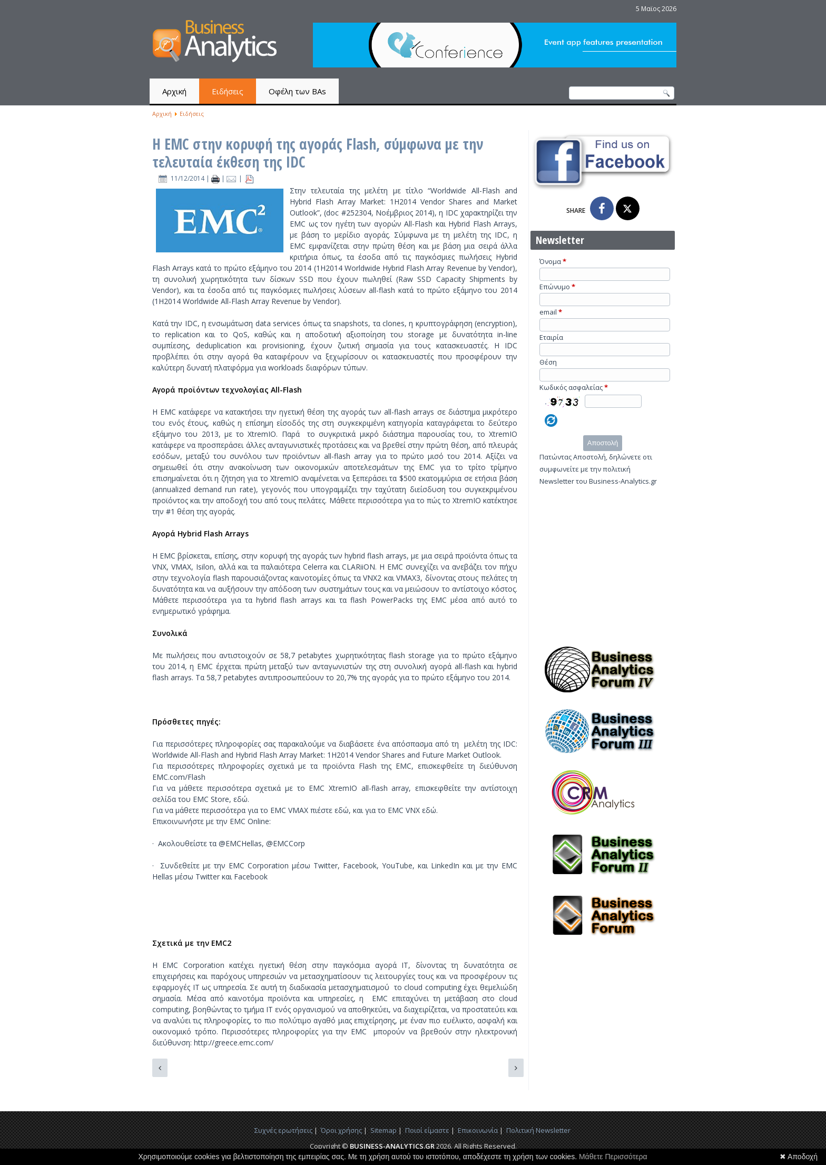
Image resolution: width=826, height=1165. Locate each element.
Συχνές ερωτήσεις (283, 1130)
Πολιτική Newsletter (538, 1130)
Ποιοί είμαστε (427, 1130)
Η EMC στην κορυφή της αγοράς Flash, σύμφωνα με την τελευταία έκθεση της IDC (317, 153)
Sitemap (383, 1130)
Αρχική (174, 91)
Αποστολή (602, 443)
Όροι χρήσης (341, 1130)
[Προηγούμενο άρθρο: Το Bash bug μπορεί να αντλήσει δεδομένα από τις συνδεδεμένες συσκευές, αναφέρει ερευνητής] (160, 1068)
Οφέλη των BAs (297, 91)
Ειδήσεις (227, 91)
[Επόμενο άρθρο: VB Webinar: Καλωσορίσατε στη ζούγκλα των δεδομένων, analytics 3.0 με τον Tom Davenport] (516, 1068)
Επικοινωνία (478, 1130)
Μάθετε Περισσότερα (613, 1156)
